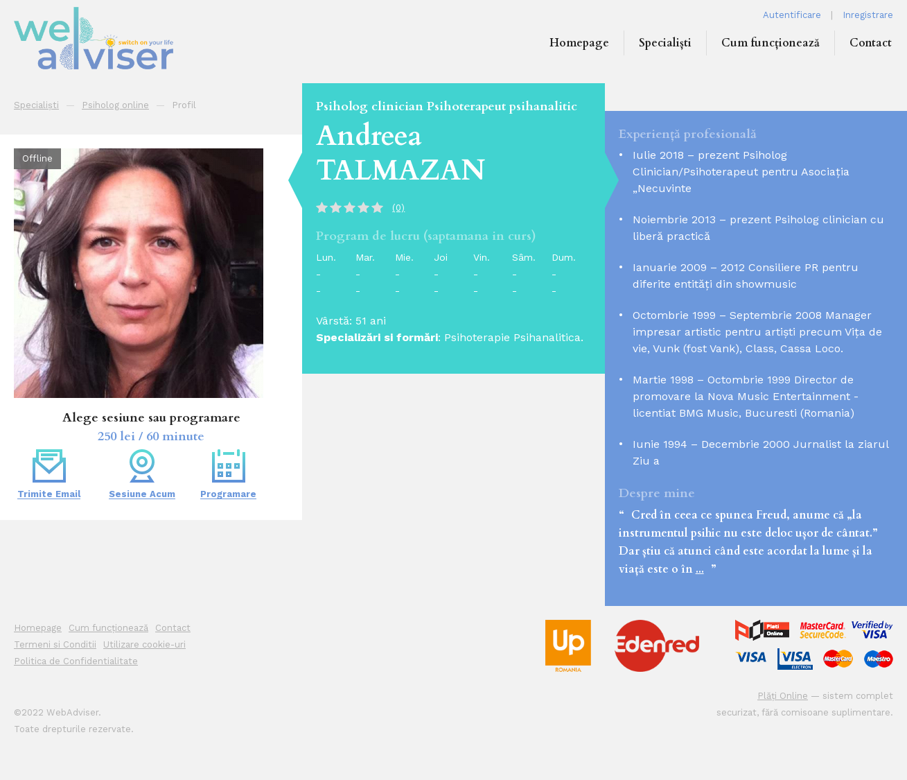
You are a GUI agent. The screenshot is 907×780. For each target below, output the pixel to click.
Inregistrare (868, 15)
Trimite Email (48, 474)
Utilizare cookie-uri (144, 644)
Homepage (579, 43)
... (700, 569)
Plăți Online (782, 696)
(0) (398, 207)
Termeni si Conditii (55, 644)
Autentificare (792, 15)
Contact (870, 43)
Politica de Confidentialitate (76, 661)
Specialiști (665, 43)
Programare (228, 474)
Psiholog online (115, 105)
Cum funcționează (770, 43)
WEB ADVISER (118, 38)
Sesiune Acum (142, 474)
